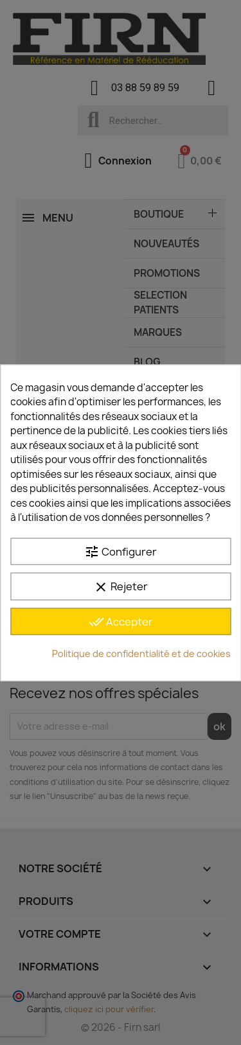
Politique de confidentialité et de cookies (141, 653)
